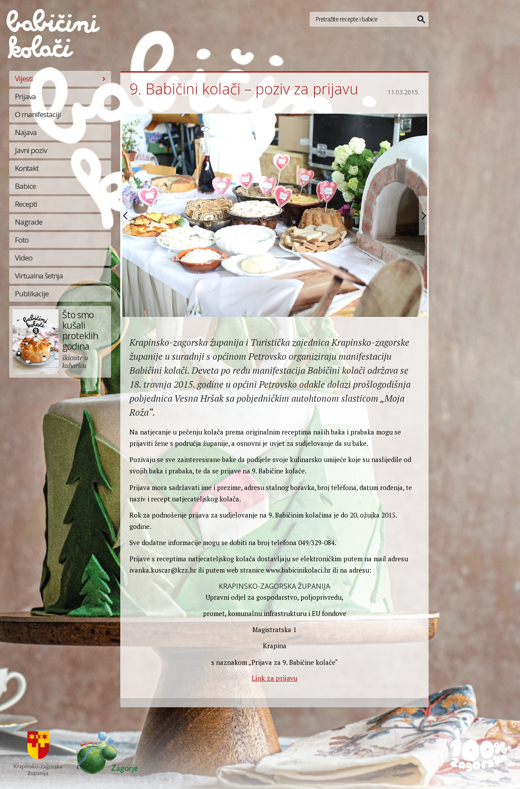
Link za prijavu (274, 678)
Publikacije (32, 293)
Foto (21, 240)
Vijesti (24, 78)
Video (23, 258)
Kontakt (26, 168)
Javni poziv (31, 150)
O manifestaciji (38, 114)
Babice (25, 186)
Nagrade (28, 222)
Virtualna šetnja (39, 276)
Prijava (25, 96)
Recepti (26, 204)
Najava (26, 132)
